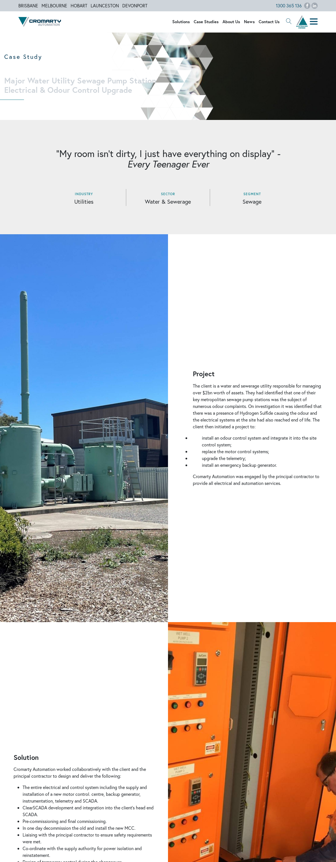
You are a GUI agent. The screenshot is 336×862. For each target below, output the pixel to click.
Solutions (181, 21)
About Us (231, 21)
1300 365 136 (289, 5)
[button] (289, 22)
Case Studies (206, 21)
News (249, 21)
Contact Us (269, 21)
